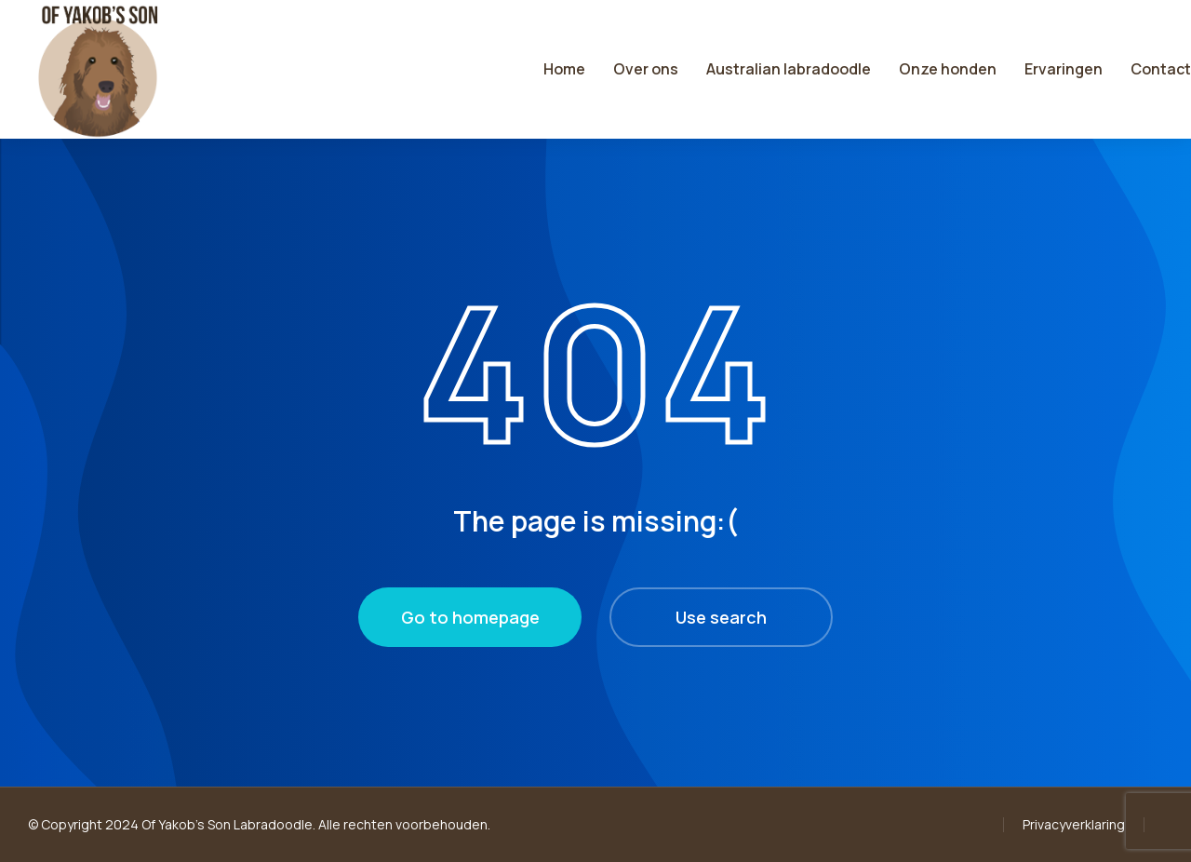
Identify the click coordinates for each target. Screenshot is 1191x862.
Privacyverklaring (1074, 824)
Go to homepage (470, 617)
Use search (721, 617)
